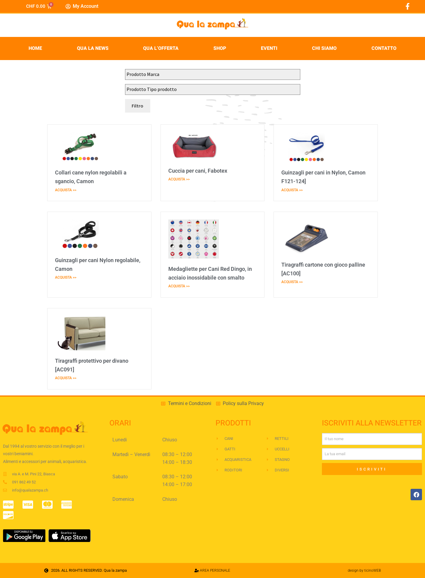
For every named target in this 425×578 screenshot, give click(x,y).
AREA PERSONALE (212, 570)
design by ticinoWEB (364, 570)
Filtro (137, 106)
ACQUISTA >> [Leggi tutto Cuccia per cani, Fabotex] (179, 179)
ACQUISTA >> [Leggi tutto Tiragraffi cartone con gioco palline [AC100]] (292, 282)
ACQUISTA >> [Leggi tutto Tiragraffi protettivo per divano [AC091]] (65, 378)
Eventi (269, 48)
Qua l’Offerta (161, 48)
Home (35, 48)
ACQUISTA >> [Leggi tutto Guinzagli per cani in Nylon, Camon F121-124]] (292, 190)
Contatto (383, 48)
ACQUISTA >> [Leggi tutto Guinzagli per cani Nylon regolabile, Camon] (65, 277)
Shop (219, 48)
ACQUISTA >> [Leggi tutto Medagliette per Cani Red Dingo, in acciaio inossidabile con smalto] (179, 286)
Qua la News (93, 48)
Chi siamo (324, 48)
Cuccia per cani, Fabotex (197, 171)
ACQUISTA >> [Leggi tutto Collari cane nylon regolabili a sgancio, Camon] (65, 190)
